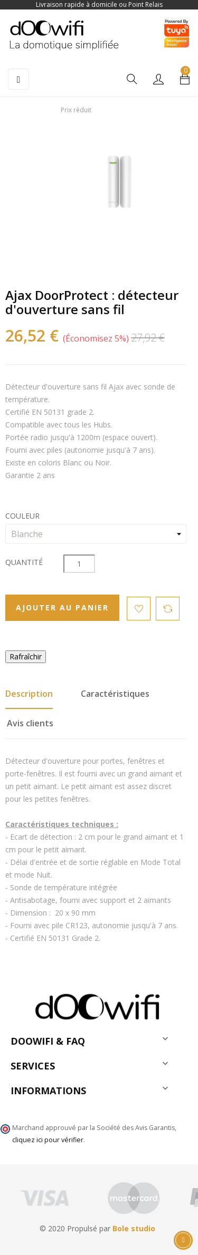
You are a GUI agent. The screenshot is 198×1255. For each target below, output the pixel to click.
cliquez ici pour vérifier (47, 1139)
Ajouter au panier (62, 607)
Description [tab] (29, 693)
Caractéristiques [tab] (115, 693)
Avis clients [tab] (30, 723)
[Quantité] (79, 563)
